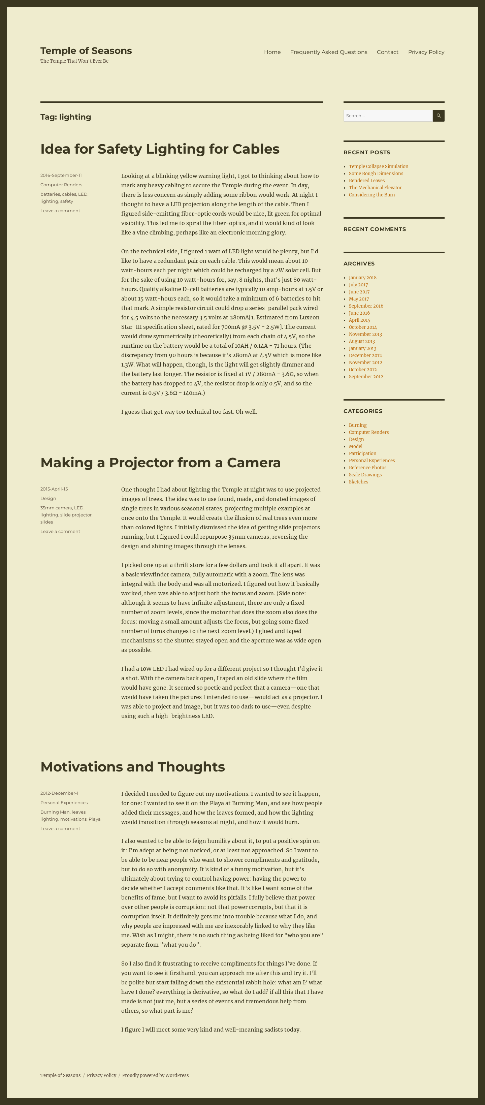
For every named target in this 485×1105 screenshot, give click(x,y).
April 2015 (359, 320)
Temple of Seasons (86, 50)
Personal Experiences (64, 802)
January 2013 (362, 348)
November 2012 (365, 363)
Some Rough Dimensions (376, 174)
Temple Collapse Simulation (379, 166)
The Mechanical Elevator (375, 188)
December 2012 (365, 355)
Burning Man (55, 812)
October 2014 (363, 327)
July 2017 (358, 285)
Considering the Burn (372, 195)
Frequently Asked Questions (328, 52)
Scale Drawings (365, 475)
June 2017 (359, 292)
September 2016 (366, 306)
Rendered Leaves (367, 181)
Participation (363, 453)
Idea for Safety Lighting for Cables (160, 148)
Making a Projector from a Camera (160, 462)
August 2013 (362, 341)
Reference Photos (368, 468)
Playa (95, 819)
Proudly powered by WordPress (155, 1075)
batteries (50, 194)
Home (272, 52)
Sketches (358, 482)
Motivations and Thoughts (132, 766)
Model (355, 446)
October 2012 (363, 370)
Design (48, 498)
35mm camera (56, 507)
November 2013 (365, 334)
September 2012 (366, 377)
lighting (49, 201)
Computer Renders (61, 184)
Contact (388, 52)
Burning (358, 425)
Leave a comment (60, 210)
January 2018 (363, 278)
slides (46, 522)
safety (66, 201)
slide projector (76, 514)
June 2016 (359, 313)
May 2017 (359, 299)
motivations (73, 819)
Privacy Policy (426, 52)
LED (83, 194)
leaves (79, 812)
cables (69, 194)
